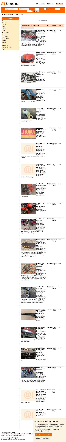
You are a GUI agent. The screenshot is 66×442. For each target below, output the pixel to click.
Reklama (21, 433)
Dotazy (7, 433)
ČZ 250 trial (39, 143)
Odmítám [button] (48, 435)
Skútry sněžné (5, 38)
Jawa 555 (38, 89)
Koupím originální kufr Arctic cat (40, 53)
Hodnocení (12, 433)
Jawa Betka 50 (39, 287)
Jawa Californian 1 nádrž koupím (40, 328)
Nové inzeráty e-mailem (27, 28)
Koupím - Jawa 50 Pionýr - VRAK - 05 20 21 (40, 32)
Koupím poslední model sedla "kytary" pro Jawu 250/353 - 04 (40, 241)
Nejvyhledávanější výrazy (14, 438)
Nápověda (3, 433)
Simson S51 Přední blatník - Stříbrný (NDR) (41, 391)
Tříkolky (4, 40)
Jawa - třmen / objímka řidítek (40, 109)
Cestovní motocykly (6, 20)
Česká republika (7, 439)
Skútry (3, 34)
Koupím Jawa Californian (39, 368)
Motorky (11, 14)
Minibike (4, 28)
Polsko (18, 439)
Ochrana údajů (32, 433)
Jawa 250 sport (40, 219)
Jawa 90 (38, 203)
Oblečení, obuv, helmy (7, 47)
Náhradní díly (5, 45)
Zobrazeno (61, 25)
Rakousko (23, 439)
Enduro (3, 26)
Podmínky (26, 433)
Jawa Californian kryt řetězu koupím (41, 310)
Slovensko (14, 439)
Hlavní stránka (5, 14)
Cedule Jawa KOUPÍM (39, 128)
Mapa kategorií (4, 438)
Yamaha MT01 (39, 409)
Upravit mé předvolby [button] (42, 438)
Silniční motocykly (6, 32)
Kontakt (17, 433)
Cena (48, 25)
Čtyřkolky (4, 22)
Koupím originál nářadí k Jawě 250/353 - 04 (40, 265)
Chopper (4, 24)
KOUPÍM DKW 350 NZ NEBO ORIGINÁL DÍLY (40, 73)
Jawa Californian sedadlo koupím (40, 349)
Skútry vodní (5, 36)
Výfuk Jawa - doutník (39, 165)
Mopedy (4, 30)
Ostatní (3, 49)
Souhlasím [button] (39, 435)
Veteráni (4, 42)
